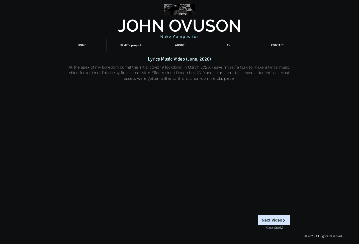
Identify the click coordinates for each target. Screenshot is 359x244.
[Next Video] (274, 220)
